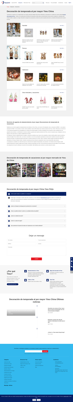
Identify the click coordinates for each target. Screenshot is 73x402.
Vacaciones (17, 6)
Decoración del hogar (8, 375)
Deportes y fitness (7, 368)
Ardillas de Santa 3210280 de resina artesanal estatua (56, 40)
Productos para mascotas (8, 367)
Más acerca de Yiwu (12, 284)
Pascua (24, 48)
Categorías (20, 2)
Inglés (70, 2)
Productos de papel (7, 365)
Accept (38, 399)
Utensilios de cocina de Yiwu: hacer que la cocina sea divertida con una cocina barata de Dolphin (56, 309)
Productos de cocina (7, 372)
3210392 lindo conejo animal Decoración (42, 63)
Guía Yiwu (22, 367)
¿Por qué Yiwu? (11, 272)
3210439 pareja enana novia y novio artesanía (57, 107)
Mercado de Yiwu (27, 2)
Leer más (62, 25)
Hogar (8, 6)
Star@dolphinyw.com (45, 197)
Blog (36, 367)
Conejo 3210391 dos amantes (28, 62)
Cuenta (65, 2)
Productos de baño (7, 374)
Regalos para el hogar (8, 377)
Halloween (25, 70)
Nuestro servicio (38, 363)
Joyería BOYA (14, 2)
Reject (34, 399)
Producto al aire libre (8, 379)
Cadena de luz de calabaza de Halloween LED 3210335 (28, 85)
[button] (63, 35)
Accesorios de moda (7, 363)
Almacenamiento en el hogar (9, 370)
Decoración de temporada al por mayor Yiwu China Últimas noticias (36, 300)
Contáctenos (60, 2)
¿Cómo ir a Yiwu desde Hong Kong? (56, 332)
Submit (36, 258)
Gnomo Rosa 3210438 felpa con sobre (43, 107)
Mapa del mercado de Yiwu (25, 363)
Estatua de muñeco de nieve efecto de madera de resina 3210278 (27, 41)
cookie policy (66, 396)
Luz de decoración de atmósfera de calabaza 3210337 (57, 85)
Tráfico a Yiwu (22, 365)
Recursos (47, 2)
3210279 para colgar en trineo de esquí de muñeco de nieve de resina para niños (43, 41)
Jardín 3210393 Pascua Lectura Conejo (57, 63)
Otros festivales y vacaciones (30, 92)
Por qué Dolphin (54, 2)
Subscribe (45, 351)
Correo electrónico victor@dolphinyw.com (59, 362)
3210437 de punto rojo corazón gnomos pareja (28, 107)
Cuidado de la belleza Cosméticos (10, 381)
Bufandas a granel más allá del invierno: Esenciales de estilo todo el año (56, 321)
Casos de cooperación (39, 365)
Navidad (24, 25)
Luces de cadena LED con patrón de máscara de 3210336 (43, 85)
